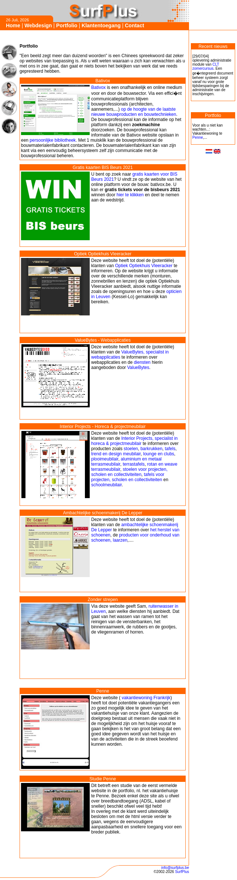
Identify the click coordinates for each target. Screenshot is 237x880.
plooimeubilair (104, 459)
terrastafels (133, 464)
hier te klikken (130, 194)
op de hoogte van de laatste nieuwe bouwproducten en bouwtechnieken (133, 112)
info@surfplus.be (175, 868)
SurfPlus (182, 872)
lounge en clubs (158, 453)
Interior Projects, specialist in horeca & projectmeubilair (134, 441)
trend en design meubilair (116, 453)
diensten (142, 362)
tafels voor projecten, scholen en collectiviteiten (127, 477)
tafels (170, 448)
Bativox (98, 87)
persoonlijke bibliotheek (53, 140)
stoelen (131, 448)
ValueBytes (138, 367)
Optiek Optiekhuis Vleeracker (143, 265)
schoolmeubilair (106, 484)
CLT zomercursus (205, 66)
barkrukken (151, 448)
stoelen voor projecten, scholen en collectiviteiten (129, 472)
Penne (197, 137)
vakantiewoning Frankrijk (145, 697)
